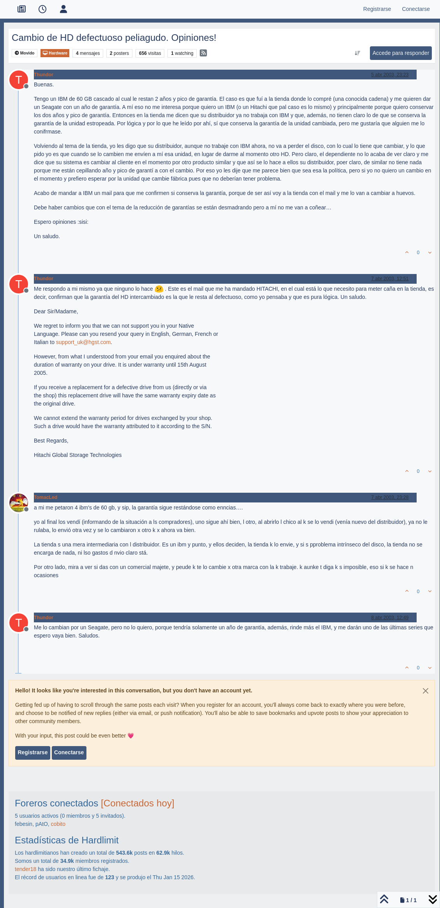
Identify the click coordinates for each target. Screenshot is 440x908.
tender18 (25, 869)
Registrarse (33, 752)
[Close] (426, 690)
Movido (25, 53)
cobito (58, 824)
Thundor (43, 74)
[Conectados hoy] (137, 803)
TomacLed (45, 497)
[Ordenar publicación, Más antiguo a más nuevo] (357, 53)
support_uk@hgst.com (83, 342)
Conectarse (69, 752)
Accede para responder (401, 53)
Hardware (54, 53)
